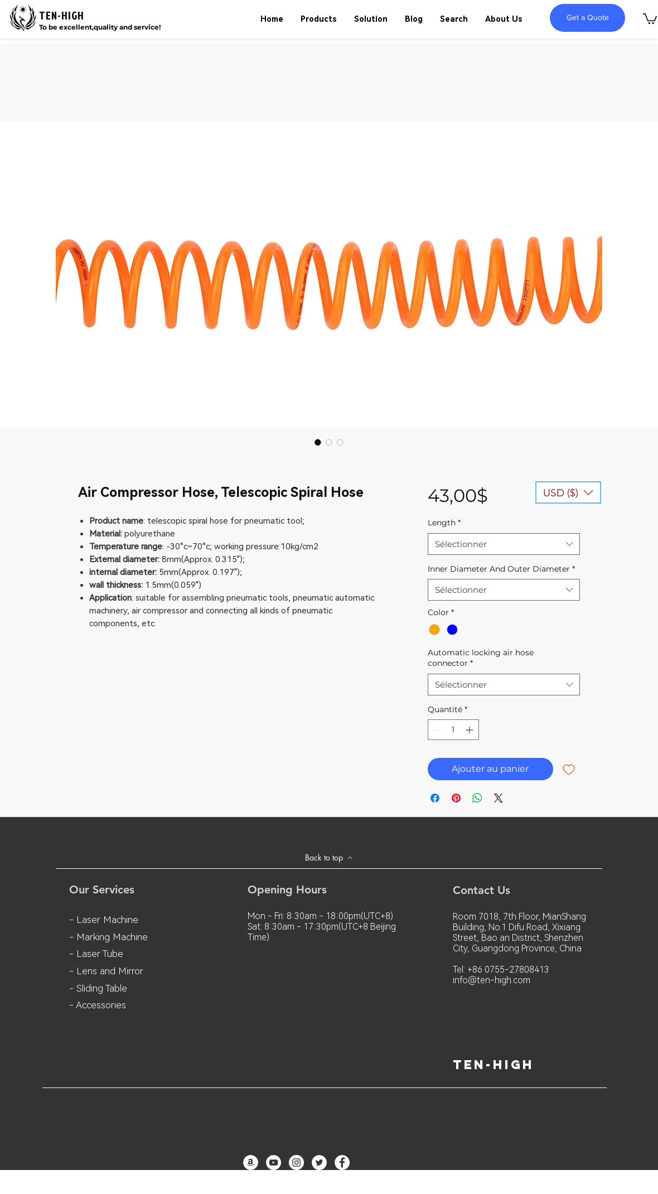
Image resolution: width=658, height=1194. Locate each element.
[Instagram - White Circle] (296, 1162)
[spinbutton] (453, 729)
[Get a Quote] (587, 18)
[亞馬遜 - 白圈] (250, 1162)
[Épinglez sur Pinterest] (456, 798)
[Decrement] (436, 729)
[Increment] (470, 729)
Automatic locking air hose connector (481, 658)
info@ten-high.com (491, 980)
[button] (650, 18)
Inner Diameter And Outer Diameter (501, 569)
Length (444, 523)
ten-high (493, 1064)
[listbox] (568, 492)
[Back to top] (329, 858)
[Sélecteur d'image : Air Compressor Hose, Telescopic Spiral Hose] (317, 442)
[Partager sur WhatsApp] (477, 798)
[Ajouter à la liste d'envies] (569, 769)
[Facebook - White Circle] (342, 1162)
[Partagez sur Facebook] (435, 798)
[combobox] (504, 544)
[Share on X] (498, 798)
